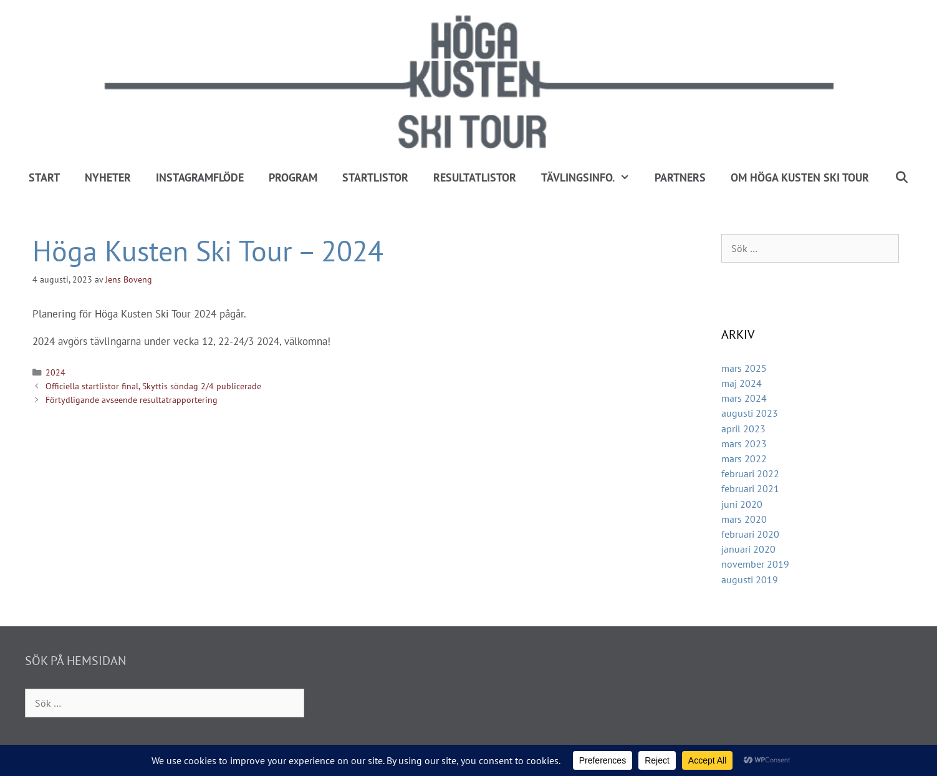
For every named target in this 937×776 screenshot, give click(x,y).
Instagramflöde (200, 177)
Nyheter (108, 177)
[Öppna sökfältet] (901, 177)
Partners (680, 177)
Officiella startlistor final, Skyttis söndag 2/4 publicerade (153, 386)
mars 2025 (744, 368)
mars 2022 (744, 458)
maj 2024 (741, 383)
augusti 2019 (749, 579)
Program (293, 177)
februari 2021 (750, 488)
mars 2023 (744, 443)
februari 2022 (750, 473)
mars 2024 (744, 398)
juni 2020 (741, 504)
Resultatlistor (474, 177)
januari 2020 (748, 549)
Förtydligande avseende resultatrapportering (132, 399)
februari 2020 (750, 534)
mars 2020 (744, 519)
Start (44, 177)
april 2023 (743, 428)
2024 (55, 372)
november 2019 (755, 564)
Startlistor (375, 177)
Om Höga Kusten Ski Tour (800, 177)
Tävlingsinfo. (591, 177)
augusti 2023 (749, 413)
